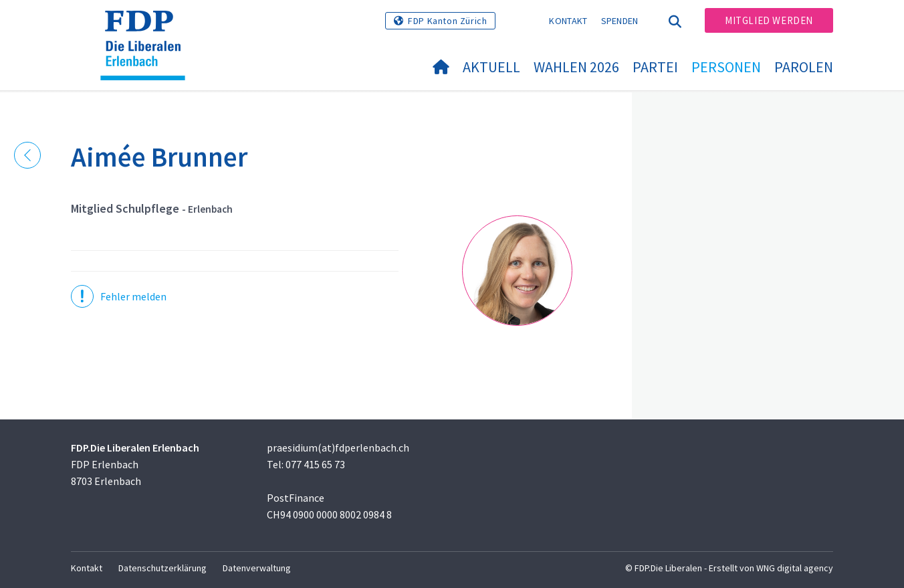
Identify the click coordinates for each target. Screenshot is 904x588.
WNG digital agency (794, 568)
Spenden (620, 21)
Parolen (803, 67)
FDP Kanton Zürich (447, 21)
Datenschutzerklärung (162, 568)
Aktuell (491, 67)
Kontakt (568, 21)
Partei (655, 67)
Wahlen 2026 (576, 67)
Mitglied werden (769, 20)
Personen (726, 67)
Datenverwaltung (257, 568)
